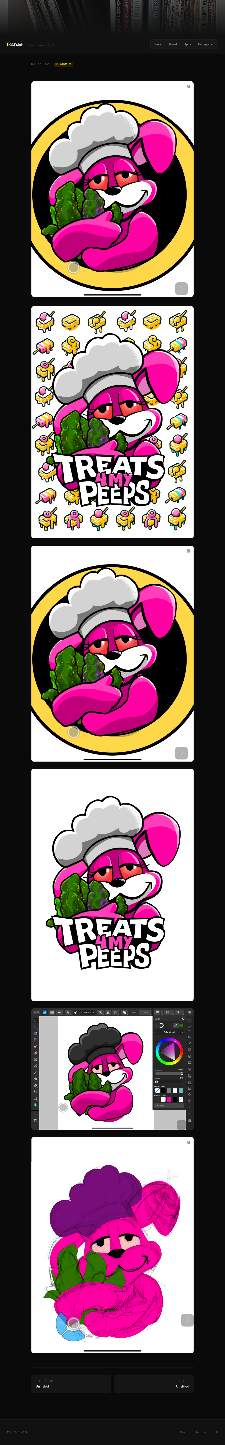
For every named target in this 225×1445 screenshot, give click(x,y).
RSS (215, 1432)
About (173, 44)
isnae (15, 44)
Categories (206, 44)
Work (158, 44)
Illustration (63, 64)
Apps (187, 44)
